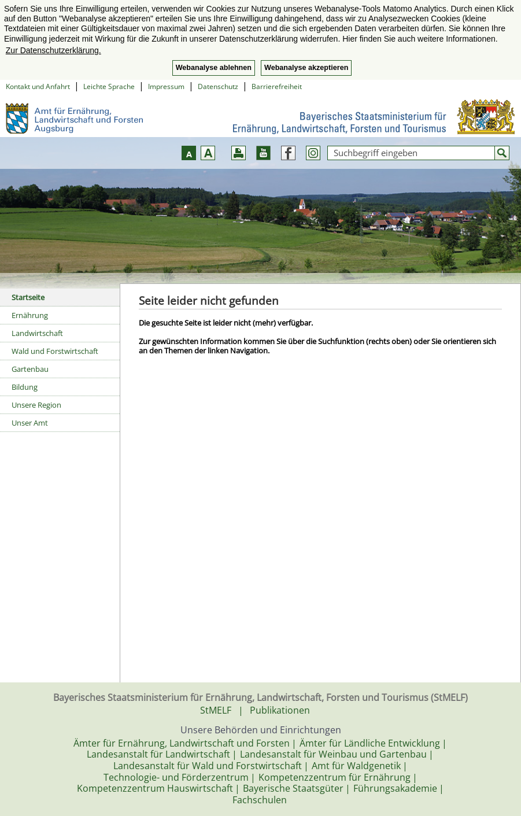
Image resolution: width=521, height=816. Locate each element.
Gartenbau (30, 369)
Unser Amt (30, 423)
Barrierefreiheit (277, 86)
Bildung (25, 387)
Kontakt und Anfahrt (38, 86)
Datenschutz (218, 86)
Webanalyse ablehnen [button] (214, 68)
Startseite (28, 297)
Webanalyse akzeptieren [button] (306, 68)
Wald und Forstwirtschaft (55, 351)
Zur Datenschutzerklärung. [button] (53, 50)
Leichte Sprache (109, 86)
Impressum (166, 86)
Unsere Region (36, 405)
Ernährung (30, 315)
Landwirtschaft (37, 333)
